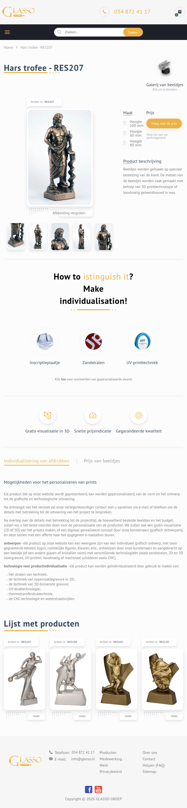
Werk (104, 765)
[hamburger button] (7, 32)
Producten (108, 753)
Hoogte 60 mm (136, 133)
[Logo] (18, 11)
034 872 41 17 (83, 752)
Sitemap (149, 772)
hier (63, 379)
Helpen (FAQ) (154, 765)
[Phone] (125, 12)
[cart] (180, 12)
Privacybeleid (111, 772)
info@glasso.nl (83, 759)
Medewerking (111, 759)
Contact (149, 759)
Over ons (150, 753)
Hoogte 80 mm (136, 143)
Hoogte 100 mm (136, 123)
